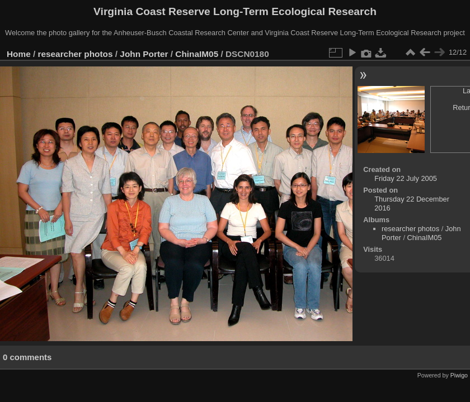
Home (19, 54)
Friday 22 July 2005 (405, 178)
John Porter (144, 54)
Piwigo (459, 375)
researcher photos (75, 54)
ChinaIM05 (196, 54)
